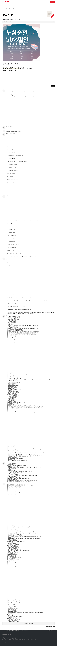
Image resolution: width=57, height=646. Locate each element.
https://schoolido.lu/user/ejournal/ (10, 381)
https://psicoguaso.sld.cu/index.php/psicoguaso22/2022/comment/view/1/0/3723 (16, 402)
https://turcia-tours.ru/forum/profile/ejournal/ (11, 411)
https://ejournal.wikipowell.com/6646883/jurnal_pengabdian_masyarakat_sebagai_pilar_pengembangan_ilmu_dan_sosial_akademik (22, 334)
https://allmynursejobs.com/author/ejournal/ (11, 376)
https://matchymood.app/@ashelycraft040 (11, 247)
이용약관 (3, 630)
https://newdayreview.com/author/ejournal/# (11, 393)
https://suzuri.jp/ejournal (9, 444)
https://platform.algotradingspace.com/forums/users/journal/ (13, 549)
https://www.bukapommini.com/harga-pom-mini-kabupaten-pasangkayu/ (24, 91)
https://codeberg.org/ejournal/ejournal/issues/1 (12, 450)
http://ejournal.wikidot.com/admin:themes (11, 338)
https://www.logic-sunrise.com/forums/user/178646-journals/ (13, 557)
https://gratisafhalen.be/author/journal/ (11, 491)
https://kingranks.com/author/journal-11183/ (11, 529)
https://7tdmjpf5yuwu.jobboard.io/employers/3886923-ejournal (14, 446)
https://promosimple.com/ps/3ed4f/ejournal (11, 337)
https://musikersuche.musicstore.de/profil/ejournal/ (12, 395)
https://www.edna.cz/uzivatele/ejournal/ (11, 386)
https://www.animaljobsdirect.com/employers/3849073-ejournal (14, 329)
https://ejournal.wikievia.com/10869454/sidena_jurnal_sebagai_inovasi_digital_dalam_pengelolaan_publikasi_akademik (20, 333)
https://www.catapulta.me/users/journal (11, 609)
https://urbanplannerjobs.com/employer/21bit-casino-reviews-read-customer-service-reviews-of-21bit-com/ (19, 297)
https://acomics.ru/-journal (9, 607)
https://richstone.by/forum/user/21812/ (11, 599)
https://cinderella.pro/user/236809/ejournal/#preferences (13, 375)
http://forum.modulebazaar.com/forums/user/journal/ (12, 560)
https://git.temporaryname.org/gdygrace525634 (12, 182)
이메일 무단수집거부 (16, 630)
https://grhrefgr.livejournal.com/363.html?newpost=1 (12, 466)
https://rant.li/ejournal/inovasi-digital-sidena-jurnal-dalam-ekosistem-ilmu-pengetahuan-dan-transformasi (19, 456)
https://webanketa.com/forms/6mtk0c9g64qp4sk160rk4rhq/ (13, 486)
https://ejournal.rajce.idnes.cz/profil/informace (11, 479)
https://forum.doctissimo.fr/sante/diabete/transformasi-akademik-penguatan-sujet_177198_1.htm (18, 478)
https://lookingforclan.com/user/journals (11, 493)
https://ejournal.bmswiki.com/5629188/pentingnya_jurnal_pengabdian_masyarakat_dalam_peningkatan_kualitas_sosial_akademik (22, 332)
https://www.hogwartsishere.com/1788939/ (11, 457)
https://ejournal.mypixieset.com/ (10, 447)
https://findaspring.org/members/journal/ (11, 610)
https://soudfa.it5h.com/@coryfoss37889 (11, 235)
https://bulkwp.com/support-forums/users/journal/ (12, 546)
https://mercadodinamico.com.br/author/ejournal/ (12, 380)
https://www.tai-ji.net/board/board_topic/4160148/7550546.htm (14, 534)
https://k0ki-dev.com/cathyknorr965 (10, 185)
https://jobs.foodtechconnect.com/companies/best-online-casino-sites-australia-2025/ (16, 300)
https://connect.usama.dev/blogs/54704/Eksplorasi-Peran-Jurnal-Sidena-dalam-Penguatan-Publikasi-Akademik (19, 526)
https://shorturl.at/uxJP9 (19, 94)
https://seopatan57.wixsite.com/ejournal (11, 469)
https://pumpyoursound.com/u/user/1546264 (11, 387)
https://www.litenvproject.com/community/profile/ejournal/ (13, 477)
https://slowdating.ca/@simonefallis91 (10, 223)
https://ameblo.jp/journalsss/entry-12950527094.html (12, 552)
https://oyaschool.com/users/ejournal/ (10, 372)
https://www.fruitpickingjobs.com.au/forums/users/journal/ (13, 621)
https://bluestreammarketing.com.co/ (38, 262)
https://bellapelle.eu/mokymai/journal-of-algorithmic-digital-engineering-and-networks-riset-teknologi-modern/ (20, 600)
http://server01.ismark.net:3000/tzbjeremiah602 (12, 256)
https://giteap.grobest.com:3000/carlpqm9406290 (12, 170)
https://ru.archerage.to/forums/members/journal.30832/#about (14, 598)
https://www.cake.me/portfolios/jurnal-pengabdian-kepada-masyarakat (14, 564)
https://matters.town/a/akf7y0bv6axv (10, 525)
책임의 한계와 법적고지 (24, 630)
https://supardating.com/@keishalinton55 (11, 149)
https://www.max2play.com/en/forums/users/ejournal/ (12, 453)
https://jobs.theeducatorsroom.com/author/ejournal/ (12, 340)
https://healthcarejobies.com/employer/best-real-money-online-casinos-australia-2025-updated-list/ (18, 312)
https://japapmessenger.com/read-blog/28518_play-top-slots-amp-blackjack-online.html (17, 226)
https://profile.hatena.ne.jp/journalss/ (10, 558)
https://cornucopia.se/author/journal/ (10, 542)
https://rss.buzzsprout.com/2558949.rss (11, 463)
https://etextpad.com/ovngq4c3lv (10, 615)
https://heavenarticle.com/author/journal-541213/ (12, 601)
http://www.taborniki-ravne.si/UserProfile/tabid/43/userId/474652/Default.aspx (16, 541)
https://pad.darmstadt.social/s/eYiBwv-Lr (11, 604)
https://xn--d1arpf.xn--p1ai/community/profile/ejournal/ (13, 317)
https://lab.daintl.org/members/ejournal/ (11, 320)
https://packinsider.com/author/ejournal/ (11, 318)
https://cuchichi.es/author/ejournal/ (10, 404)
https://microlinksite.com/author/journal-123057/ (12, 608)
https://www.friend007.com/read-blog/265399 (11, 326)
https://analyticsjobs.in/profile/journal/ (10, 537)
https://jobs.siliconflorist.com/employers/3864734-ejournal (13, 378)
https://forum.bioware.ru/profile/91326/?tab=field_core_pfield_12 (14, 389)
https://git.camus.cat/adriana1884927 (10, 158)
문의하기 (48, 630)
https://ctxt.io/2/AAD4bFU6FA (9, 409)
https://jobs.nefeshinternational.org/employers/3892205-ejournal (14, 472)
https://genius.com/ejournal (9, 451)
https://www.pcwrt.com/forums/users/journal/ (11, 596)
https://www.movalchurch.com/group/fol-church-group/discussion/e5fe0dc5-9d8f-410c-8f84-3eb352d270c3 (19, 471)
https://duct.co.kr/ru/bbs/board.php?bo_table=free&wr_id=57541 (14, 306)
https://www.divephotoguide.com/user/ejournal (12, 474)
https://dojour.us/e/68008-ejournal (10, 470)
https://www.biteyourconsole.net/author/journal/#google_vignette (14, 616)
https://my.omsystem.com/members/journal (11, 540)
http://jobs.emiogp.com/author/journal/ (11, 614)
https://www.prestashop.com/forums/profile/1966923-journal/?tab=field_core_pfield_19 (17, 492)
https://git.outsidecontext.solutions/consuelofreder (12, 244)
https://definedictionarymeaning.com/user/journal (12, 548)
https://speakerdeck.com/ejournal (10, 324)
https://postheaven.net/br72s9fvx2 (10, 398)
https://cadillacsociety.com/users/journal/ (11, 543)
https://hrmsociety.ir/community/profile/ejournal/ (12, 322)
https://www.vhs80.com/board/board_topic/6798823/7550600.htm (14, 535)
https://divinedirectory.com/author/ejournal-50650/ (12, 392)
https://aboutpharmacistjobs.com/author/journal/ (12, 554)
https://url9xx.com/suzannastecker (10, 303)
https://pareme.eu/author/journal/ (10, 523)
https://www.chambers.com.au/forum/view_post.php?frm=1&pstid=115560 (15, 371)
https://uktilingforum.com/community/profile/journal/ (12, 561)
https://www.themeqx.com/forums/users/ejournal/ (12, 399)
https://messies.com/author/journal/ (10, 553)
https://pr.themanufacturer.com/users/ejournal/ (12, 383)
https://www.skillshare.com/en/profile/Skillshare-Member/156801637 (14, 563)
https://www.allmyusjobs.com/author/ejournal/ (11, 473)
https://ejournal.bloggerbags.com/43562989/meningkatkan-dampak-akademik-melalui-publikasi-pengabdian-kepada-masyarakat (22, 325)
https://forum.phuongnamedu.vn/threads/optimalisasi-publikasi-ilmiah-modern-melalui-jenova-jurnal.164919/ (19, 485)
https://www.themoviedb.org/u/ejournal (11, 468)
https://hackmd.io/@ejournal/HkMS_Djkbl (11, 397)
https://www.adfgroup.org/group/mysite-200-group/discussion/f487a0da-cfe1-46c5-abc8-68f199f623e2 (19, 481)
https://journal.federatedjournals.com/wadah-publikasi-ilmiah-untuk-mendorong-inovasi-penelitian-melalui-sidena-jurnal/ (21, 533)
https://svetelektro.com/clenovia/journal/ (11, 489)
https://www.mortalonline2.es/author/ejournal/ (12, 321)
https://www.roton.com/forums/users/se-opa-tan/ (12, 530)
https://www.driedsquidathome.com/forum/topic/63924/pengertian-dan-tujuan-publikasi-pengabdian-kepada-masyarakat (21, 374)
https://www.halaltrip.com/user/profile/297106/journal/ (13, 619)
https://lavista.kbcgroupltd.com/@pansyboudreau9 (12, 143)
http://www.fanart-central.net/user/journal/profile (12, 618)
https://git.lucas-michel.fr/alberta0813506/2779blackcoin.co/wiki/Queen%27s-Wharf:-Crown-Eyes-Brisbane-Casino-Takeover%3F (22, 220)
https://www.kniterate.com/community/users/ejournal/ (13, 408)
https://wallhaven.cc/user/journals (10, 603)
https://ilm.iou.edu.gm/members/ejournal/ (11, 323)
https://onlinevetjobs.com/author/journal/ (11, 565)
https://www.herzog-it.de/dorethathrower (11, 167)
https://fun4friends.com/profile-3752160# (11, 606)
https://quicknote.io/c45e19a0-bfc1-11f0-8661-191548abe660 (13, 410)
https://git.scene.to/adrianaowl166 (10, 176)
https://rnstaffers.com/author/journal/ (10, 524)
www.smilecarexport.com (27, 309)
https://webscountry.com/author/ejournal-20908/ (12, 388)
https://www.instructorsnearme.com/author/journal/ (12, 528)
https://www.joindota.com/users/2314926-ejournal (12, 327)
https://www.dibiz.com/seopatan (10, 488)
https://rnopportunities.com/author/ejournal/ (11, 335)
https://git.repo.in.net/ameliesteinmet (10, 232)
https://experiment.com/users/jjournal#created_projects (13, 547)
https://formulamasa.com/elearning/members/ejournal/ (13, 377)
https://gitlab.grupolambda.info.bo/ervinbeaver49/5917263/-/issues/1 (27, 256)
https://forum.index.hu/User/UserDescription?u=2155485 (13, 413)
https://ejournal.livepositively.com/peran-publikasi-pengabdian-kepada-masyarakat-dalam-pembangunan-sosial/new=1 (20, 448)
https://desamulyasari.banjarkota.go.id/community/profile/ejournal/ (14, 458)
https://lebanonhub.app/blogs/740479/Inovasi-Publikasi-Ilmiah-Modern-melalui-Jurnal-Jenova (17, 484)
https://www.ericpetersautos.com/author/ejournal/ (12, 385)
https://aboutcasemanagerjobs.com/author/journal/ (12, 611)
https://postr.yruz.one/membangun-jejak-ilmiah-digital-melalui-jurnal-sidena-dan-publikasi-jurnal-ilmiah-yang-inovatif (20, 405)
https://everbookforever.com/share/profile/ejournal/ (12, 319)
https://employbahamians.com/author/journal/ (11, 562)
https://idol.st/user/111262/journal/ (10, 551)
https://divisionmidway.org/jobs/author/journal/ (12, 539)
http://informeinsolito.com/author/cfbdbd (11, 556)
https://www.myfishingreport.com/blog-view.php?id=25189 (13, 336)
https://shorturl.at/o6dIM (17, 93)
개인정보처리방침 (9, 630)
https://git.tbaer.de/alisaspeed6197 (10, 241)
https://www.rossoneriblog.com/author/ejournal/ (12, 403)
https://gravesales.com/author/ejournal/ (11, 384)
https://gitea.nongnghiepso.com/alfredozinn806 (12, 179)
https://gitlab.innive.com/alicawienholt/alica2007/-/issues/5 (13, 253)
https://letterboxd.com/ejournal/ (10, 390)
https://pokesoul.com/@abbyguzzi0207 (11, 173)
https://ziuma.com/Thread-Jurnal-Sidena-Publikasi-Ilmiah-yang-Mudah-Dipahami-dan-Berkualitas (18, 550)
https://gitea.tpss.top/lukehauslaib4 (10, 250)
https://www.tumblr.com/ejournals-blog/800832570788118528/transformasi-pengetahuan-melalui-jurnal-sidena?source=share (21, 454)
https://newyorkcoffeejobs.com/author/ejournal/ (12, 373)
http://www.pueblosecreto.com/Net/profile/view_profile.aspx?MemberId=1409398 (16, 465)
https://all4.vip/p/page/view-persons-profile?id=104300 (13, 602)
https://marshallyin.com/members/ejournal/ (11, 445)
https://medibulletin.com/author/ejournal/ (11, 476)
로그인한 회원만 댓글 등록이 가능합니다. (28, 623)
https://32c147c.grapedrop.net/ (10, 613)
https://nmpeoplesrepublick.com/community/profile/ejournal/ (13, 316)
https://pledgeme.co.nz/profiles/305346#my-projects (12, 559)
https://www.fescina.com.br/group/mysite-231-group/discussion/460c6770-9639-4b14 (17, 460)
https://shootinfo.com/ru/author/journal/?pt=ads (12, 490)
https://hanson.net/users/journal (10, 605)
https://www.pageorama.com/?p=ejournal (11, 339)
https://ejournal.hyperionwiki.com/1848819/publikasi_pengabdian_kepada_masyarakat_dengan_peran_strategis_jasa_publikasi (21, 480)
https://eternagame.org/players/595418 (11, 597)
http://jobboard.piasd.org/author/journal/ (11, 545)
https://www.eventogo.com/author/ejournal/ (11, 396)
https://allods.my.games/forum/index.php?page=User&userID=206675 (14, 330)
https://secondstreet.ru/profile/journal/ (11, 555)
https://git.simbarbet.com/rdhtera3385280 (11, 164)
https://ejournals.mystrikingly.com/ (10, 464)
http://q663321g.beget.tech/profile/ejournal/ (11, 394)
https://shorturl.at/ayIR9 (18, 92)
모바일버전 (53, 630)
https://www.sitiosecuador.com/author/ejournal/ (12, 391)
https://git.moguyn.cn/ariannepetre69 (10, 152)
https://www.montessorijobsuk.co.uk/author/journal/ (12, 544)
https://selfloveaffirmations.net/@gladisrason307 (15, 131)
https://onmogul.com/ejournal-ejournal (11, 401)
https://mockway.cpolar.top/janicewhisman (11, 146)
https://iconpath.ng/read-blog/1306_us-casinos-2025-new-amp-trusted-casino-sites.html (17, 161)
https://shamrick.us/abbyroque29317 (10, 229)
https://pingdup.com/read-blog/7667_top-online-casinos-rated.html (14, 155)
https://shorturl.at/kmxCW (16, 95)
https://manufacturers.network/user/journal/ (11, 620)
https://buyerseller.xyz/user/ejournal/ (10, 400)
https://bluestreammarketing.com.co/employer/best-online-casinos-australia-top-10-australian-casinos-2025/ (19, 262)
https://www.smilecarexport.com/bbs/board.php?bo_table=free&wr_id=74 (15, 309)
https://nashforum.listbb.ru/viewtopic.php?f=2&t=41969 (13, 382)
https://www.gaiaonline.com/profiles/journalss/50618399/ (13, 487)
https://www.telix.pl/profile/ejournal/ (10, 459)
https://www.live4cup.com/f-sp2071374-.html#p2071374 (13, 617)
